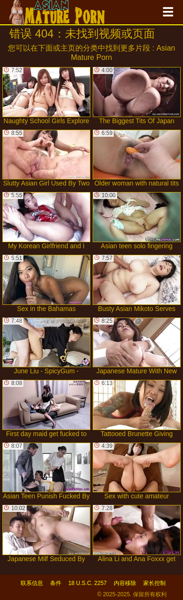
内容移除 (125, 583)
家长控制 (154, 583)
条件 (55, 583)
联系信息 (32, 583)
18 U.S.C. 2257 (87, 583)
